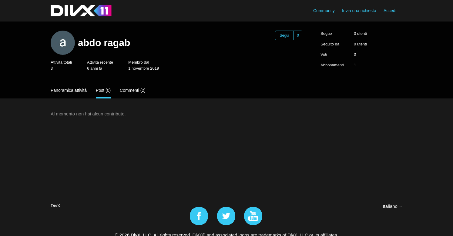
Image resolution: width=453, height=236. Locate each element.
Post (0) (103, 90)
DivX (55, 205)
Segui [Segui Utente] (284, 35)
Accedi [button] (390, 10)
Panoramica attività (69, 90)
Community (324, 10)
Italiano (392, 206)
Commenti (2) (133, 90)
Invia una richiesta (359, 10)
